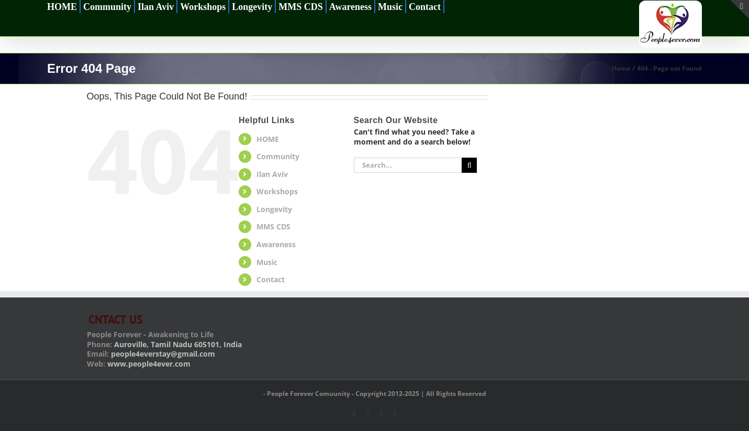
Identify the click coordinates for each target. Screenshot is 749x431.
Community (277, 156)
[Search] (469, 165)
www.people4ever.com (149, 364)
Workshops (277, 191)
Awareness (276, 244)
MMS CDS (273, 226)
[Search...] (408, 165)
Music (266, 262)
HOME (267, 139)
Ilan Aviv (272, 174)
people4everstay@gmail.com (163, 354)
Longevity (274, 209)
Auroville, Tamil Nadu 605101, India (178, 344)
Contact (270, 279)
